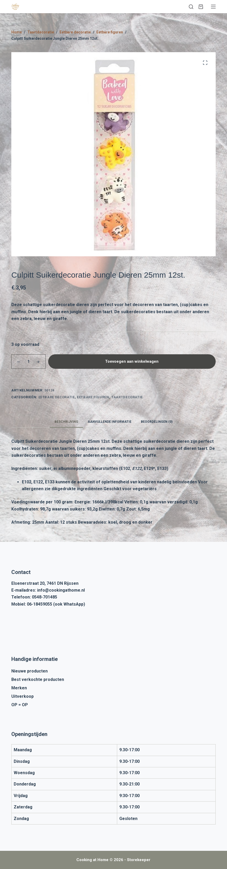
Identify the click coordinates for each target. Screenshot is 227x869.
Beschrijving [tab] (66, 422)
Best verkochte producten (37, 679)
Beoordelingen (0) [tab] (156, 422)
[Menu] (213, 6)
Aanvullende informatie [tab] (109, 422)
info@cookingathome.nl (61, 590)
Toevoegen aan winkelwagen (132, 361)
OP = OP (19, 704)
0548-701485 (44, 597)
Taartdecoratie (127, 397)
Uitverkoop (22, 696)
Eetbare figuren (93, 397)
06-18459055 (39, 604)
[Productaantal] (28, 361)
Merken (19, 687)
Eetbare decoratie (56, 397)
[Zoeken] (191, 6)
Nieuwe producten (29, 671)
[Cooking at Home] (15, 7)
